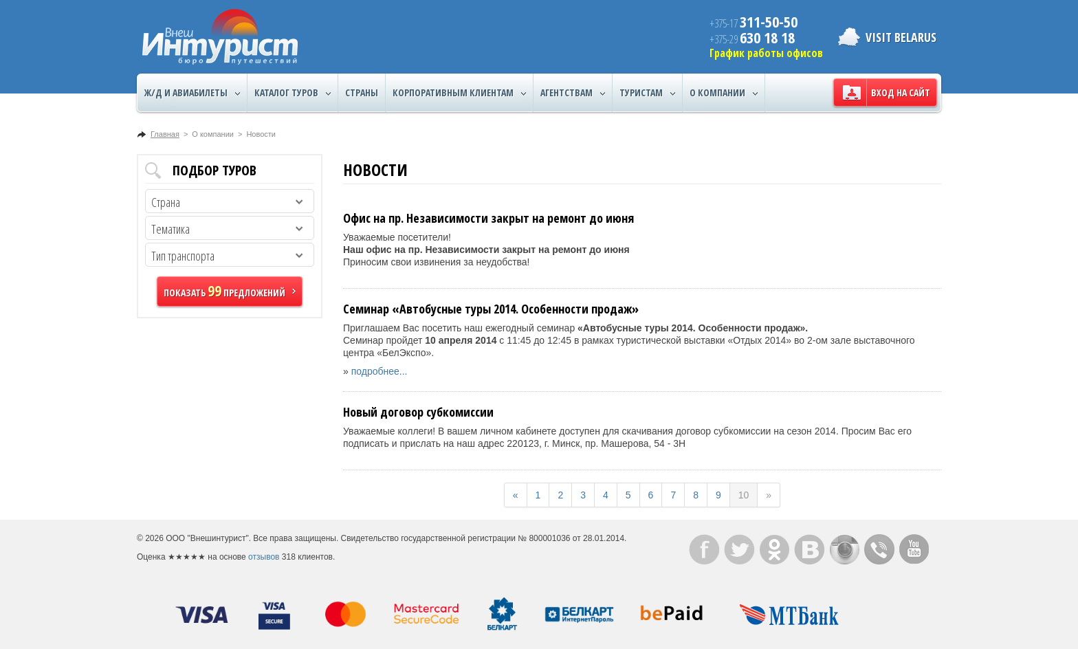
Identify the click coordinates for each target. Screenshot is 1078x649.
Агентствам (572, 93)
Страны (361, 92)
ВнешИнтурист (220, 37)
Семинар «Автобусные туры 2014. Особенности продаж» (491, 308)
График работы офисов (766, 52)
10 (743, 495)
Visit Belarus (901, 37)
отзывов (263, 557)
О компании (724, 93)
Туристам (647, 93)
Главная (165, 134)
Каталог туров (292, 93)
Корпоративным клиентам (459, 93)
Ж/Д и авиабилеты (192, 93)
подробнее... (379, 371)
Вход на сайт (900, 92)
